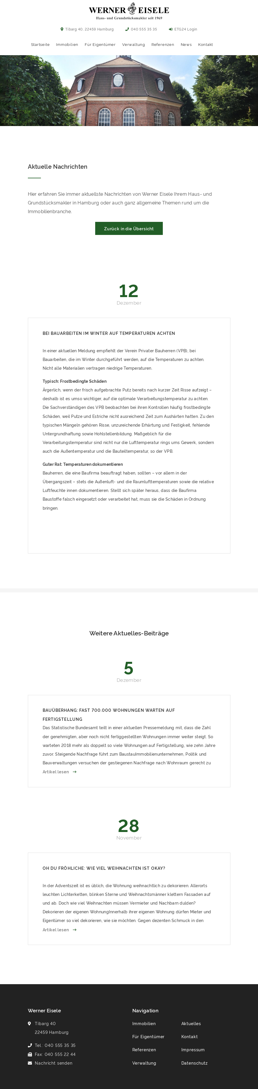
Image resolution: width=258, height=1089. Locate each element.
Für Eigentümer (100, 44)
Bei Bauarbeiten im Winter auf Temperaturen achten (109, 333)
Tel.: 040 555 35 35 (55, 1045)
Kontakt (205, 44)
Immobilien (67, 44)
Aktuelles (191, 1023)
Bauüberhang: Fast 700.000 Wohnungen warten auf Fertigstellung (109, 714)
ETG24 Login (183, 28)
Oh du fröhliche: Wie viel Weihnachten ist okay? (104, 868)
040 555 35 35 (141, 28)
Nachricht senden (53, 1062)
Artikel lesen (56, 771)
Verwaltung (133, 44)
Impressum (193, 1049)
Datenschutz (194, 1062)
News (186, 44)
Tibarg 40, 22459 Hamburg (87, 28)
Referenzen (162, 44)
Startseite (40, 44)
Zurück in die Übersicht (129, 228)
